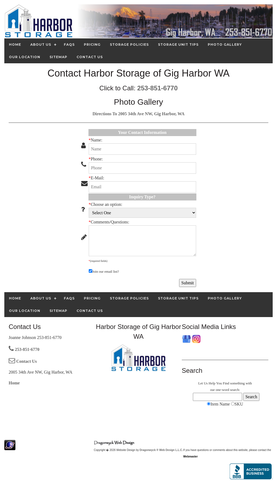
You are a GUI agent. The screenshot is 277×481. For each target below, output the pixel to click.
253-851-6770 (157, 88)
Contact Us (23, 361)
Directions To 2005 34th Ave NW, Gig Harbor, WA (138, 113)
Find (226, 383)
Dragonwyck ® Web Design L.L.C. (161, 450)
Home (14, 383)
